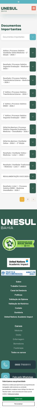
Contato (18, 308)
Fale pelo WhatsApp (23, 377)
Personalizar (18, 404)
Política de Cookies (13, 394)
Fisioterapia (18, 348)
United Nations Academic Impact (18, 317)
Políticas (18, 295)
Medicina (18, 330)
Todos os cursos (18, 352)
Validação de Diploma (18, 299)
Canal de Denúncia (18, 290)
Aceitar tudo (18, 399)
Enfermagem (18, 339)
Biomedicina (18, 344)
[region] (18, 393)
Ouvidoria (18, 312)
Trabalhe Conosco (18, 286)
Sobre (18, 282)
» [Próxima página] (33, 199)
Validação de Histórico (19, 304)
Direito (18, 335)
